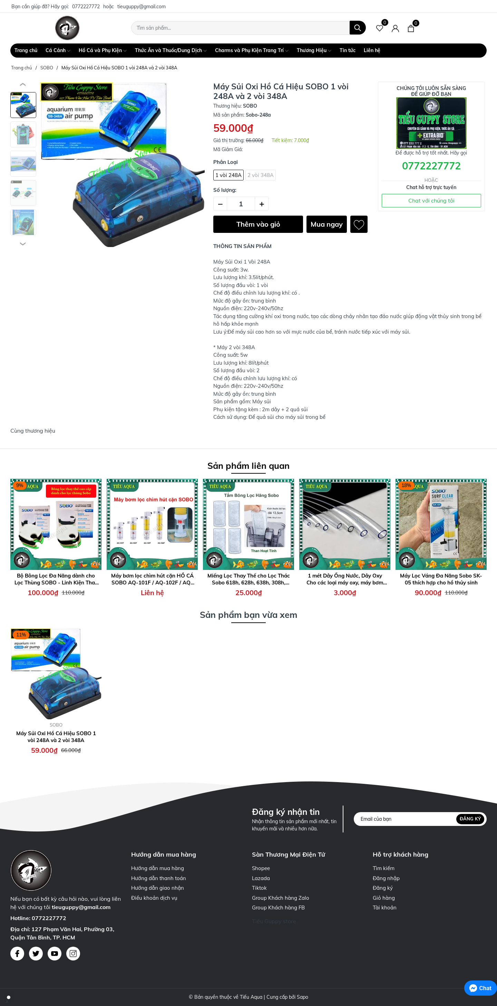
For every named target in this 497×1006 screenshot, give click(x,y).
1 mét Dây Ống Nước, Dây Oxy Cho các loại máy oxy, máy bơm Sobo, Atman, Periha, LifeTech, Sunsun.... (344, 579)
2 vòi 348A (260, 175)
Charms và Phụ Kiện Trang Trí (252, 50)
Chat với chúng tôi (431, 200)
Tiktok (259, 888)
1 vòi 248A (228, 175)
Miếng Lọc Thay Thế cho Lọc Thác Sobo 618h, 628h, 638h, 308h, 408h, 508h (248, 579)
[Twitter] (36, 953)
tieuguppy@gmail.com (141, 6)
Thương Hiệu (314, 50)
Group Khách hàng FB (278, 907)
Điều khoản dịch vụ (154, 898)
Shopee (261, 868)
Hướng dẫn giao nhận (157, 888)
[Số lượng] (241, 203)
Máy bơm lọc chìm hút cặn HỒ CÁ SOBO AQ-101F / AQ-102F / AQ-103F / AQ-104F (152, 579)
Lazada (261, 878)
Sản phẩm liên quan (248, 465)
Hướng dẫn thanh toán (158, 878)
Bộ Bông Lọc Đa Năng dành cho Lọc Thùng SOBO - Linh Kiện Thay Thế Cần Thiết (56, 579)
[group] (122, 164)
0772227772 (86, 6)
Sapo (302, 997)
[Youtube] (54, 953)
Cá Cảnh (58, 50)
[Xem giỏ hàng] (411, 27)
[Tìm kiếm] (358, 27)
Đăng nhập (386, 878)
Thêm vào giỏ (258, 224)
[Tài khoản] (395, 28)
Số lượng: (224, 190)
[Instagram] (73, 953)
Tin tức (347, 50)
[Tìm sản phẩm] (248, 28)
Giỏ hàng (384, 898)
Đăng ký (470, 818)
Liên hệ (372, 50)
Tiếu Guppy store (274, 921)
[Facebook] (17, 953)
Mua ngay (327, 224)
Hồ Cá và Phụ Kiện (103, 50)
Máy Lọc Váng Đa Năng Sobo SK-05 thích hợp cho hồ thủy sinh (441, 579)
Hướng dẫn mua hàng (157, 868)
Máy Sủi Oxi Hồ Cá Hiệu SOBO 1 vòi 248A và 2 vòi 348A (56, 736)
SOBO (56, 725)
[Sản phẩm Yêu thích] (379, 28)
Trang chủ (25, 50)
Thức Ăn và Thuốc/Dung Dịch (171, 50)
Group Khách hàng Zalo (280, 898)
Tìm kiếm (383, 868)
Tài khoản (385, 907)
